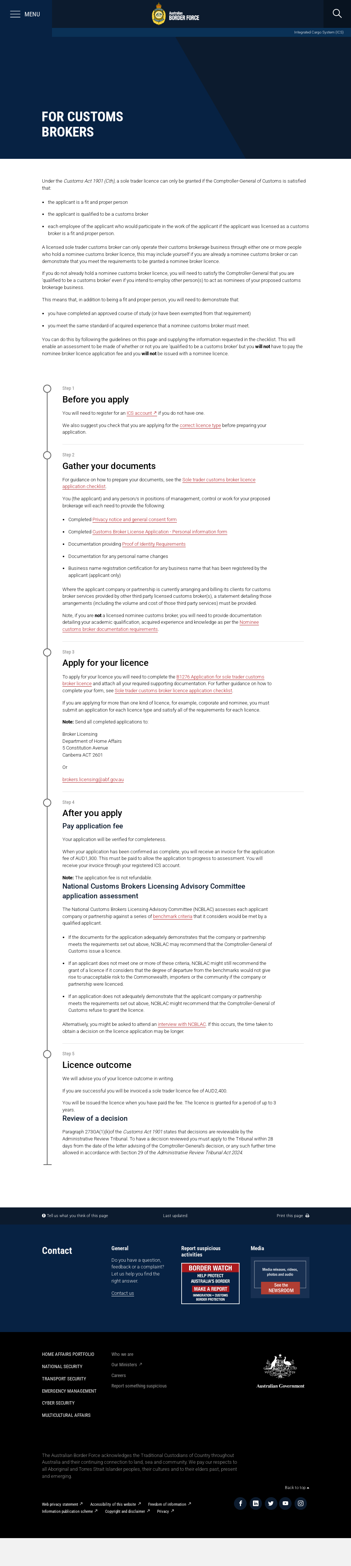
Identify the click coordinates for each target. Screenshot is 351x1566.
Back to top (297, 1487)
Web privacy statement (60, 1504)
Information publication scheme (67, 1511)
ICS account (139, 413)
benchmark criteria (172, 916)
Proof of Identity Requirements (154, 544)
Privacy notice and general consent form (134, 519)
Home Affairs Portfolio (68, 1354)
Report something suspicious (139, 1386)
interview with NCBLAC (182, 1024)
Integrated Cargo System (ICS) (319, 32)
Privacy (163, 1511)
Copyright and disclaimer (125, 1511)
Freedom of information (167, 1504)
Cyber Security (58, 1403)
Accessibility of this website (113, 1504)
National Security (62, 1366)
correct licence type (200, 425)
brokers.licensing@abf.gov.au (93, 779)
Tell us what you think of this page (77, 1215)
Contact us (122, 1293)
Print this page (293, 1215)
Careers (118, 1375)
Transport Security (64, 1379)
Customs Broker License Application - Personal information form (159, 532)
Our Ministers (124, 1364)
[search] (337, 14)
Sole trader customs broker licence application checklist (173, 690)
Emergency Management (69, 1391)
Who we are (122, 1354)
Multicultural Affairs (66, 1415)
